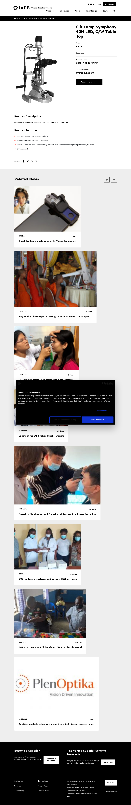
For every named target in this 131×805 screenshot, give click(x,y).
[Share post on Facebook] (25, 161)
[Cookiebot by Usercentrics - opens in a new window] (103, 383)
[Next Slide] (114, 179)
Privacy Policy (43, 786)
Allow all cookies (97, 420)
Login (98, 4)
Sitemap (17, 786)
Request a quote (89, 82)
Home (16, 18)
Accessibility (19, 791)
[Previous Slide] (107, 179)
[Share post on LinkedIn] (33, 161)
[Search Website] (114, 11)
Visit (109, 4)
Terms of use (43, 781)
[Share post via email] (37, 161)
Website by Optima (111, 791)
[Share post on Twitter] (29, 161)
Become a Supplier (51, 760)
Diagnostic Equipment (47, 18)
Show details (102, 411)
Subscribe (108, 762)
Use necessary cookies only (65, 420)
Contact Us (18, 781)
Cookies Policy (43, 791)
